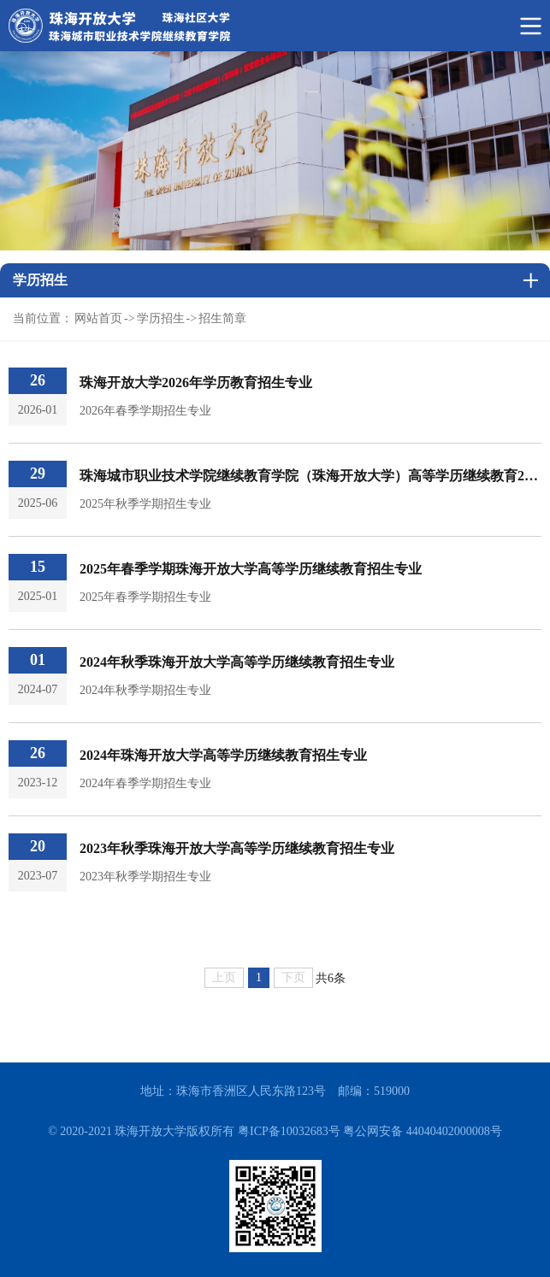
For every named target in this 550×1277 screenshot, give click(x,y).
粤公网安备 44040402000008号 (422, 1131)
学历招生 (161, 318)
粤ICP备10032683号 (289, 1131)
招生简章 (222, 318)
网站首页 (98, 318)
